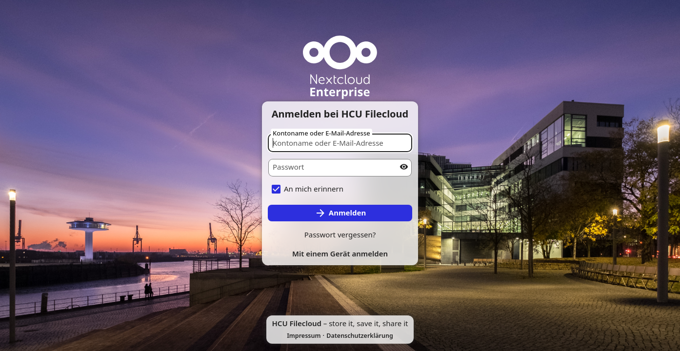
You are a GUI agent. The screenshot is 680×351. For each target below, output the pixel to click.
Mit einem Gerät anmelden (340, 253)
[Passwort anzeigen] (404, 166)
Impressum (303, 336)
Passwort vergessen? (340, 234)
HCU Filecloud (296, 323)
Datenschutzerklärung (359, 336)
